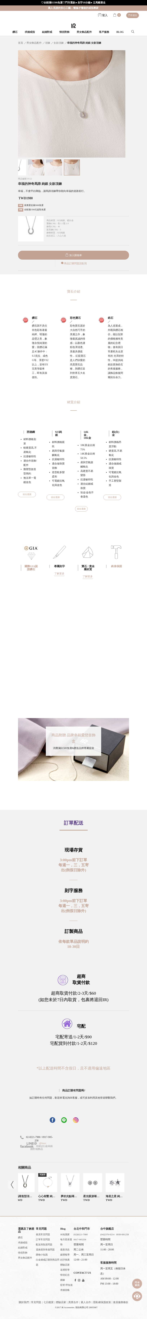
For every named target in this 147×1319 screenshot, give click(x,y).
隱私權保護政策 (102, 1302)
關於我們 (24, 1302)
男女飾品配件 (84, 32)
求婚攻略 (65, 1290)
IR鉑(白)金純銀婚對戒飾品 (36, 1147)
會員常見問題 (43, 1234)
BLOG (120, 32)
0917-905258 (80, 1239)
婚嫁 (62, 1280)
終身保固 (116, 566)
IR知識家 (65, 1234)
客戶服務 (104, 32)
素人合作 (86, 1302)
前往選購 (27, 494)
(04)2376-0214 (107, 1234)
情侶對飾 (64, 32)
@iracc (43, 1143)
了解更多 (59, 573)
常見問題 (36, 1302)
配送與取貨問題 (44, 1244)
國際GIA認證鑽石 (31, 568)
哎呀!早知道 (66, 1285)
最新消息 (65, 1249)
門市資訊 (132, 15)
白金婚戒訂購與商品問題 (47, 1262)
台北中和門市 (82, 1228)
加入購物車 (73, 255)
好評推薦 (65, 1259)
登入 (103, 15)
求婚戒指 (30, 32)
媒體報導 (65, 1254)
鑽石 (14, 32)
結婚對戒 (47, 32)
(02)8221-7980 (81, 1234)
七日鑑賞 (48, 1302)
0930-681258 (122, 1234)
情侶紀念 (65, 1275)
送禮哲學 (65, 1269)
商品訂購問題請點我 (73, 263)
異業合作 (73, 1302)
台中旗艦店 (107, 1228)
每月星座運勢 (66, 1242)
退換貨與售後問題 (45, 1249)
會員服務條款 (120, 1302)
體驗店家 (65, 1264)
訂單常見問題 (43, 1239)
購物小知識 (42, 1254)
